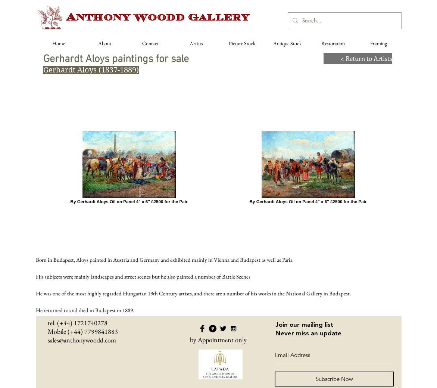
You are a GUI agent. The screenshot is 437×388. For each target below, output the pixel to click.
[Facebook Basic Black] (202, 328)
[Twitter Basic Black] (223, 328)
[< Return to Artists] (358, 58)
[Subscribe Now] (334, 379)
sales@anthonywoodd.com (82, 340)
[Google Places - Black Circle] (212, 328)
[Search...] (344, 21)
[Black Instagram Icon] (233, 328)
